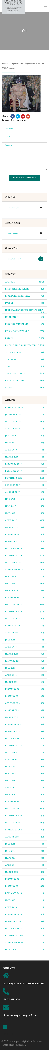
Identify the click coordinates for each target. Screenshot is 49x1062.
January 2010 (24, 921)
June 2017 (24, 506)
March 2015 (24, 654)
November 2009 (24, 935)
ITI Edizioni (24, 317)
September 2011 (24, 830)
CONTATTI (9, 968)
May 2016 (24, 583)
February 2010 (24, 914)
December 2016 (24, 548)
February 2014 (24, 689)
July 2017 (24, 499)
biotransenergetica (24, 296)
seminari (24, 359)
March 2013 (24, 717)
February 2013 (24, 724)
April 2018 (24, 450)
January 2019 (24, 415)
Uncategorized (24, 380)
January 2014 (24, 696)
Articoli (24, 282)
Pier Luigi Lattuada (15, 64)
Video (24, 387)
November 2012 (24, 745)
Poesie (24, 338)
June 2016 (24, 576)
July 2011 (24, 844)
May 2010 (24, 900)
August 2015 (24, 633)
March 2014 (24, 682)
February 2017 (24, 534)
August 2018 (24, 429)
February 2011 (24, 879)
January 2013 (24, 731)
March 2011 (24, 872)
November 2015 (24, 612)
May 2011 (24, 858)
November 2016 (24, 555)
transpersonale (24, 373)
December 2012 (24, 738)
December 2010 (24, 893)
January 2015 (24, 661)
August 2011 (24, 837)
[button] (5, 1027)
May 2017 (24, 513)
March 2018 (24, 457)
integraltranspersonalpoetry (24, 311)
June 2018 (24, 436)
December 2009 (24, 928)
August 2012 (24, 759)
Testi (24, 366)
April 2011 (24, 865)
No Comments (10, 68)
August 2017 (24, 492)
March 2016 (24, 591)
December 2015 (24, 605)
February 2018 (24, 464)
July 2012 (24, 766)
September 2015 (24, 626)
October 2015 (24, 619)
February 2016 (24, 598)
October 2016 (24, 562)
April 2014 (24, 675)
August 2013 (24, 710)
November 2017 (24, 478)
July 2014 (24, 668)
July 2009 (24, 949)
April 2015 (24, 647)
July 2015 (24, 640)
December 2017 (24, 471)
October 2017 (24, 485)
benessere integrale (24, 289)
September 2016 (24, 569)
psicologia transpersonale (24, 345)
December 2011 (24, 809)
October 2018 (24, 422)
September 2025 (24, 408)
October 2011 (24, 823)
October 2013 (24, 703)
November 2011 (24, 816)
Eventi (24, 303)
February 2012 (24, 802)
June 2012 (24, 773)
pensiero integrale (24, 324)
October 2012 (24, 752)
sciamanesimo (24, 352)
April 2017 (24, 520)
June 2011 (24, 851)
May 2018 (24, 443)
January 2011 (24, 886)
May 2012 (24, 780)
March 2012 (24, 795)
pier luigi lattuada (24, 331)
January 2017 (24, 541)
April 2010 (24, 907)
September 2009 (24, 942)
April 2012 (24, 788)
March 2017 (24, 527)
